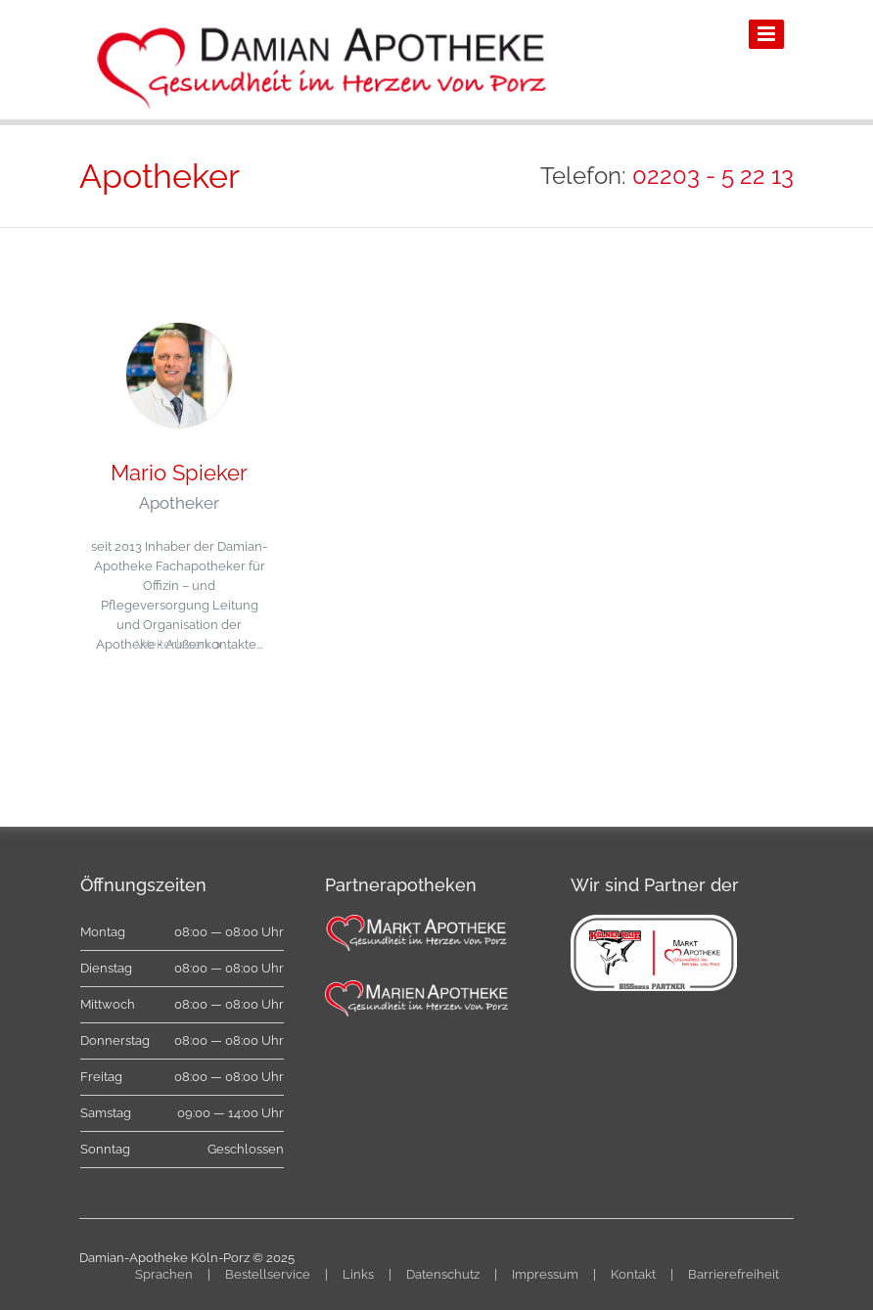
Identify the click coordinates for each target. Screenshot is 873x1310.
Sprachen (164, 1274)
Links (358, 1274)
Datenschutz (443, 1274)
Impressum (545, 1274)
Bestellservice (267, 1274)
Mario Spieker (179, 472)
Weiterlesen (172, 644)
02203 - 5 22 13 (713, 175)
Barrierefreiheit (733, 1274)
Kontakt (633, 1274)
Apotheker (179, 503)
